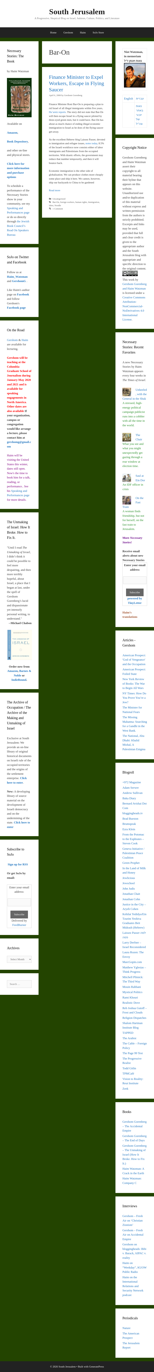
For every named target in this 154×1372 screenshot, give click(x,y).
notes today (91, 143)
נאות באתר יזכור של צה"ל (139, 114)
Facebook (23, 294)
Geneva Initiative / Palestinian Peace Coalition (133, 853)
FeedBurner (19, 925)
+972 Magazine (131, 782)
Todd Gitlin (129, 1068)
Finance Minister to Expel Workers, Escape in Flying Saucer (76, 83)
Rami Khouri (130, 997)
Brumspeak (129, 824)
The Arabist (129, 1038)
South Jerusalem (77, 11)
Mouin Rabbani (131, 987)
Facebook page (16, 307)
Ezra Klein (128, 829)
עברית (140, 98)
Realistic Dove (131, 1002)
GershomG (19, 281)
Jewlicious (128, 878)
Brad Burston (130, 818)
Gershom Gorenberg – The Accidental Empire (134, 1126)
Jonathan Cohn (131, 899)
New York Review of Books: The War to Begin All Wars (133, 683)
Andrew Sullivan (132, 793)
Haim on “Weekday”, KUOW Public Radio (134, 1267)
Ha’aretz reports (57, 112)
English (128, 98)
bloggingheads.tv (132, 813)
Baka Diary (129, 798)
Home (53, 32)
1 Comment (57, 209)
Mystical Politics (132, 992)
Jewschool (128, 883)
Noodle (58, 205)
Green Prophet (131, 863)
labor (51, 205)
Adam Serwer (130, 787)
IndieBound (18, 679)
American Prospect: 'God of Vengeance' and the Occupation (134, 660)
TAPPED (127, 1032)
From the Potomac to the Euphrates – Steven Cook (133, 839)
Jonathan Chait (131, 893)
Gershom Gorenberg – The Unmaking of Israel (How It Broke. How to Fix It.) (134, 1154)
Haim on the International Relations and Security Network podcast (132, 1286)
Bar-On (55, 202)
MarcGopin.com (132, 962)
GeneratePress (96, 1366)
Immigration (93, 202)
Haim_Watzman (17, 276)
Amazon (12, 671)
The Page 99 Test (132, 1053)
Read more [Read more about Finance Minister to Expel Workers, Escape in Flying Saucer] (54, 190)
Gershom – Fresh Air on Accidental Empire (132, 1235)
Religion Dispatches (134, 1018)
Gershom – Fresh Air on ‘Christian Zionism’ (132, 1220)
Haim (83, 32)
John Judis (128, 888)
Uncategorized (58, 199)
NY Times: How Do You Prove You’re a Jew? (134, 698)
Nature (126, 1328)
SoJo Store (98, 32)
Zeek (125, 1088)
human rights (81, 202)
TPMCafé (128, 1073)
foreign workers (67, 202)
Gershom (68, 32)
